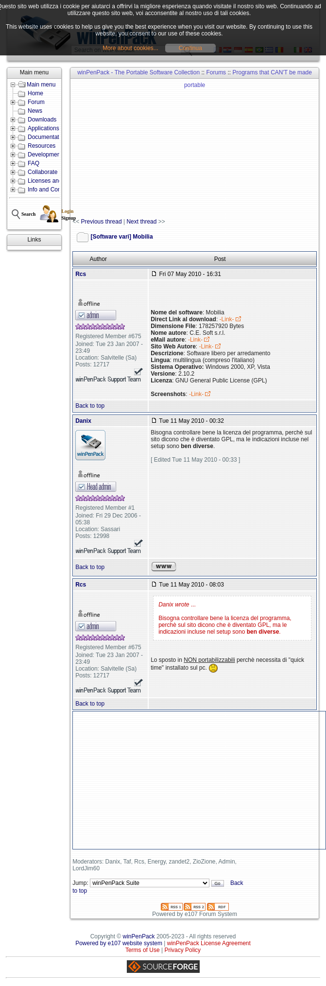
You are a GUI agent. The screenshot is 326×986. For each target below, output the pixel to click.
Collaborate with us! (53, 172)
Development (45, 154)
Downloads (42, 119)
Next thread (141, 221)
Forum (36, 102)
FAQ (33, 163)
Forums (216, 72)
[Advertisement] (199, 149)
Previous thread (101, 221)
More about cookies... (130, 48)
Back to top (89, 405)
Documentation (47, 137)
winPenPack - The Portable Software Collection (138, 72)
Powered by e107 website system (118, 943)
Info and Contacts (50, 189)
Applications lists (49, 128)
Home (35, 93)
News (35, 110)
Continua (190, 48)
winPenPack (139, 936)
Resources (41, 145)
